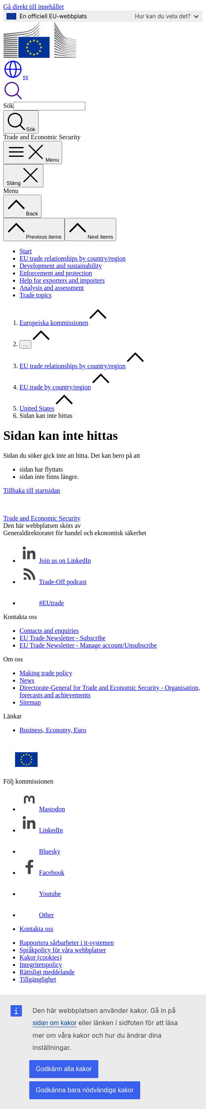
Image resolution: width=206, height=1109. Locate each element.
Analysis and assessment (52, 287)
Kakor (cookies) (41, 957)
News (27, 680)
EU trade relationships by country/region (73, 258)
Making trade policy (46, 673)
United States (37, 408)
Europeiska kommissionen (54, 322)
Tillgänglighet (38, 979)
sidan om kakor (55, 1022)
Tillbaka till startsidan (31, 490)
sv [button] (15, 76)
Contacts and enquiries (49, 630)
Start (26, 251)
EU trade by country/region (55, 387)
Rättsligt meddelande (47, 971)
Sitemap (30, 702)
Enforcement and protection (56, 273)
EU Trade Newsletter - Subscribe (63, 638)
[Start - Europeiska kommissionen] (39, 55)
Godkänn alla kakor (64, 1068)
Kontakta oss (36, 928)
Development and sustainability (61, 265)
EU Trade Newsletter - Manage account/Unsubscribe (88, 645)
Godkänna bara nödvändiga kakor (85, 1090)
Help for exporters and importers (62, 280)
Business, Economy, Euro (53, 730)
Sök (8, 105)
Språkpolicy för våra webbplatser (63, 949)
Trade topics (36, 295)
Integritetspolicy (41, 964)
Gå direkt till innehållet (33, 6)
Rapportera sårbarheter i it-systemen (67, 942)
